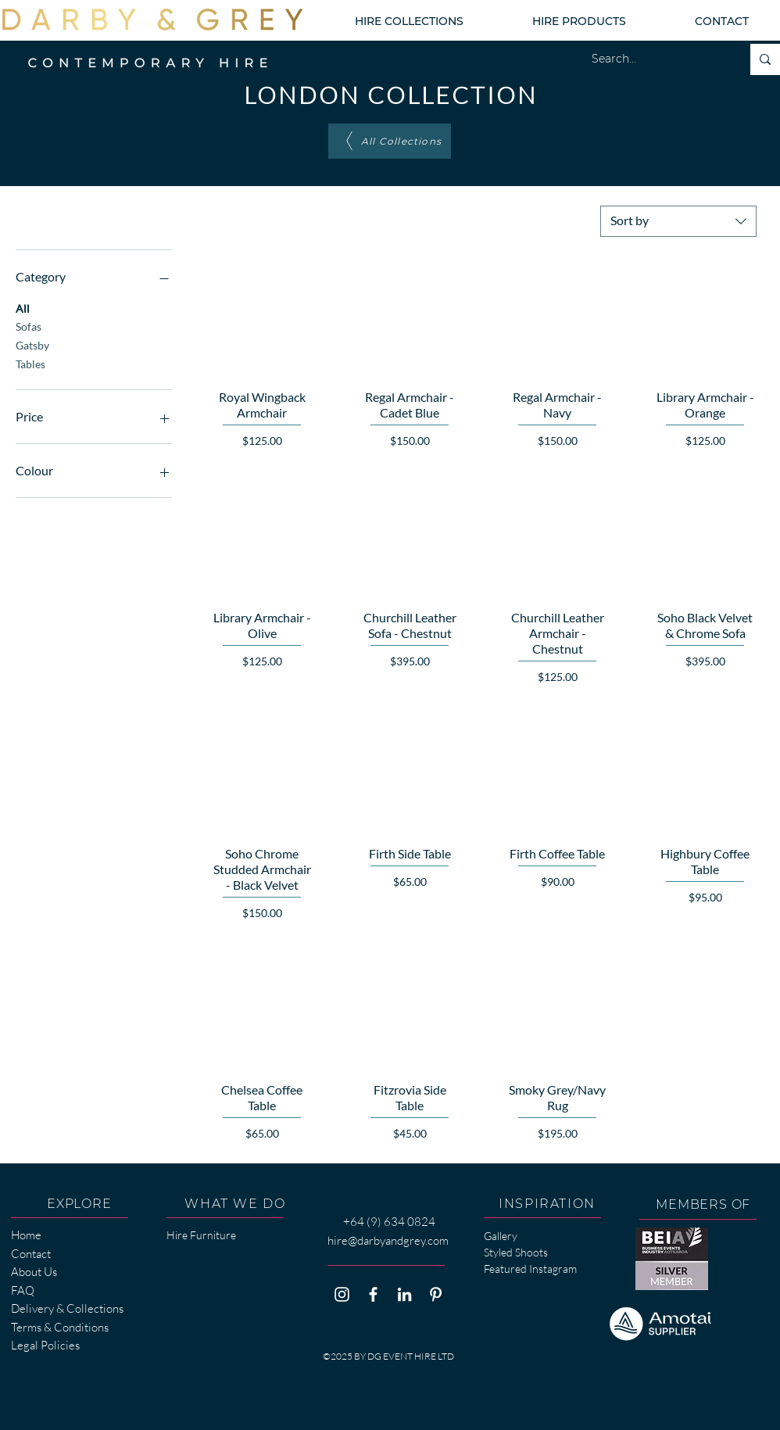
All (23, 307)
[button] (408, 21)
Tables (30, 363)
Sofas (28, 325)
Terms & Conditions (60, 1327)
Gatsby (32, 344)
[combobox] (678, 221)
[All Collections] (389, 141)
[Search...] (654, 59)
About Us (34, 1271)
